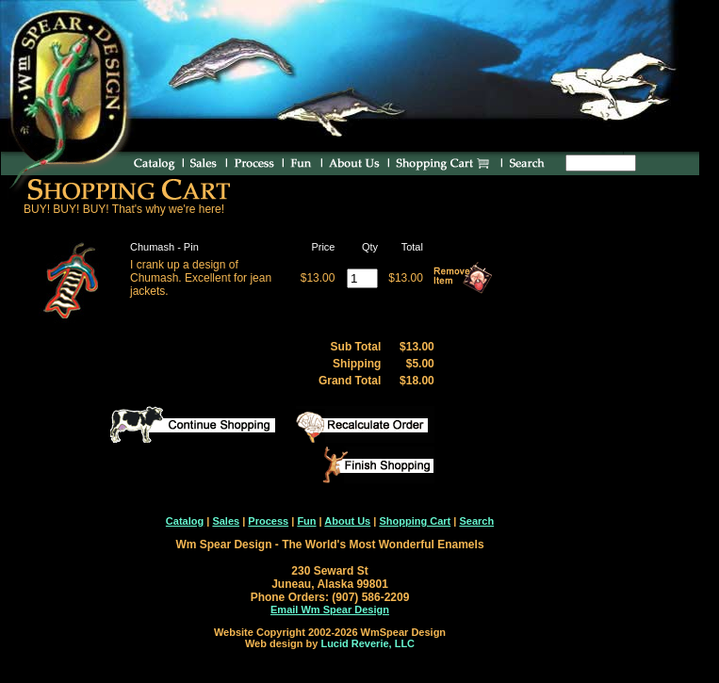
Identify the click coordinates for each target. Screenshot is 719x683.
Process (268, 521)
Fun (306, 521)
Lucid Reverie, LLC (367, 643)
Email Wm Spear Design (329, 609)
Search (476, 521)
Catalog (185, 521)
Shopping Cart (414, 521)
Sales (225, 521)
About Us (347, 521)
